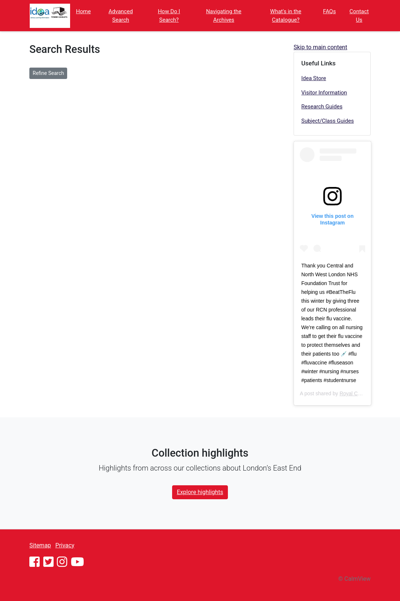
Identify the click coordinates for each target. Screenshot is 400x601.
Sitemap (40, 545)
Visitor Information (324, 92)
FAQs (329, 11)
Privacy (64, 545)
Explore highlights (200, 492)
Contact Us (358, 15)
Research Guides (321, 106)
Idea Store (313, 78)
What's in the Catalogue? (285, 15)
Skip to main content (320, 47)
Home (83, 11)
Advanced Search (121, 15)
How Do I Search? (169, 15)
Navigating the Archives (223, 15)
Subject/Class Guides (327, 121)
